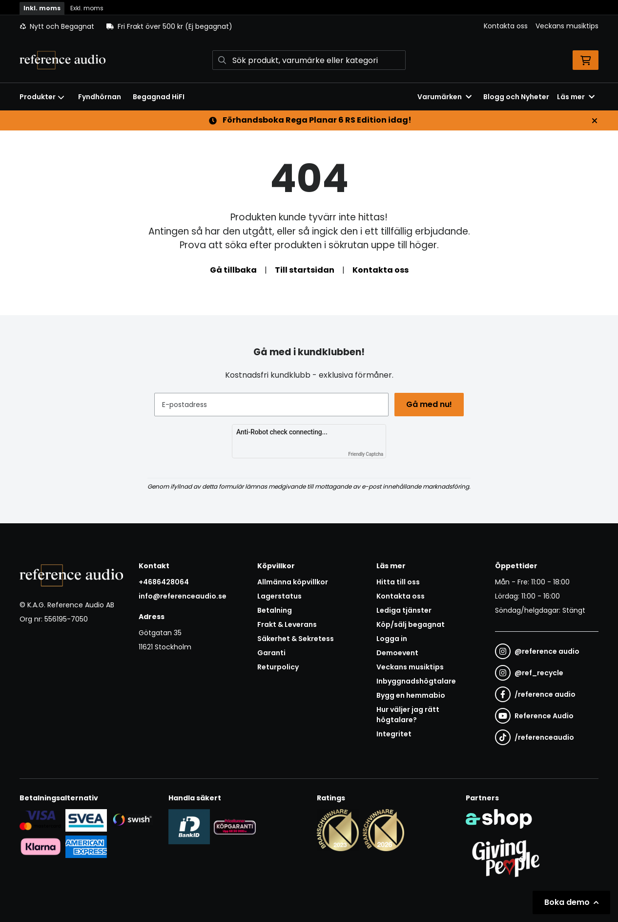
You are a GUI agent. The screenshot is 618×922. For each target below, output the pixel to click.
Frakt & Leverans (287, 624)
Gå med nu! (430, 404)
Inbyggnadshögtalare (416, 681)
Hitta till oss (398, 582)
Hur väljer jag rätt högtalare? (407, 715)
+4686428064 (164, 582)
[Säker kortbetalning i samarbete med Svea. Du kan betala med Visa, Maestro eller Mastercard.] (41, 820)
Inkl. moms (42, 8)
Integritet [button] (394, 734)
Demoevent (397, 653)
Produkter (42, 97)
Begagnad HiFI (159, 97)
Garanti (271, 653)
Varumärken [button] (444, 97)
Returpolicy (278, 667)
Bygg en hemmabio (410, 695)
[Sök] (308, 60)
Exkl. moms (86, 8)
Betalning (274, 610)
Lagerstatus (279, 596)
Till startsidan (304, 270)
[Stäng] (594, 121)
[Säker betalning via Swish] (132, 820)
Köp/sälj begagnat (410, 624)
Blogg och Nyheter (516, 97)
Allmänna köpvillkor (292, 582)
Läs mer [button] (576, 97)
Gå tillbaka (233, 270)
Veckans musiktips (567, 26)
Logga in (391, 638)
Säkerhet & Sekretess (295, 638)
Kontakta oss (506, 26)
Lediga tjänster (404, 610)
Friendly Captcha (365, 454)
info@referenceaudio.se (183, 596)
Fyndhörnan (99, 97)
